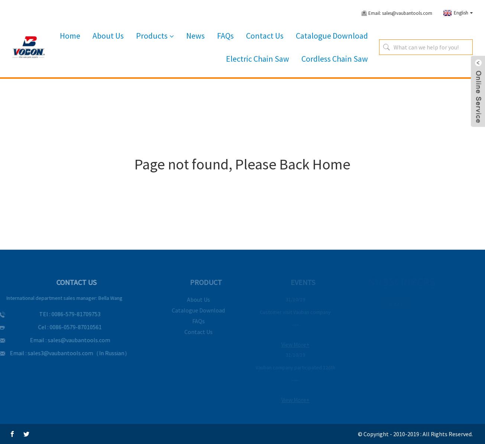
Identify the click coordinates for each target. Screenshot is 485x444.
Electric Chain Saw (257, 59)
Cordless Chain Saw (334, 59)
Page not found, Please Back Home (242, 164)
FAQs (225, 35)
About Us (108, 35)
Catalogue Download (332, 35)
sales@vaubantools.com (72, 340)
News (195, 35)
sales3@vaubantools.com (54, 353)
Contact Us (265, 35)
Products (155, 36)
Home (70, 35)
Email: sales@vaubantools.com (400, 13)
